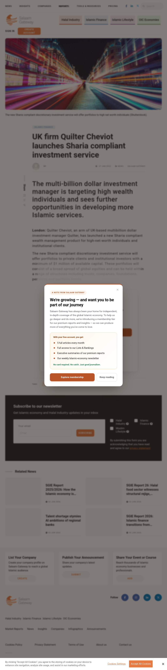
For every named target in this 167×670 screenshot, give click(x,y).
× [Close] (117, 289)
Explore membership (72, 377)
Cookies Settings (117, 664)
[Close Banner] (163, 664)
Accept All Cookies (141, 664)
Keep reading (107, 377)
